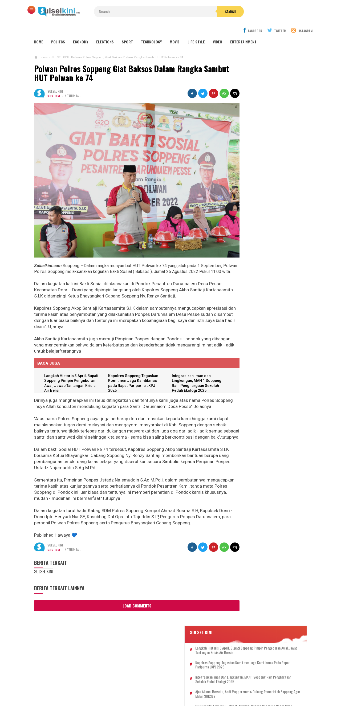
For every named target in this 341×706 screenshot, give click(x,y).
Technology (151, 29)
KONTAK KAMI (116, 684)
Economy (80, 29)
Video (217, 29)
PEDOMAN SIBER (165, 684)
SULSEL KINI (54, 83)
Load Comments (127, 603)
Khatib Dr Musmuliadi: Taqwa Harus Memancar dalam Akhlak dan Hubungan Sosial (262, 418)
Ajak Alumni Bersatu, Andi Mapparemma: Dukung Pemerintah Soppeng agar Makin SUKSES (266, 151)
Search (200, 11)
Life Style (196, 29)
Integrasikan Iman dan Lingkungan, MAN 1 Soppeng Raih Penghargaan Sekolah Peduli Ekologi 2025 (267, 132)
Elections (105, 29)
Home (38, 29)
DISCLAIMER (226, 684)
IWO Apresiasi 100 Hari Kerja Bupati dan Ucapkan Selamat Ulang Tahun (262, 317)
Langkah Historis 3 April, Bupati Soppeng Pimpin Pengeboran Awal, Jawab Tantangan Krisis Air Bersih (267, 98)
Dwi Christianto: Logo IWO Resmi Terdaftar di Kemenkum (260, 467)
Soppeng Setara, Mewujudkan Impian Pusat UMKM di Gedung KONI (262, 271)
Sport (127, 29)
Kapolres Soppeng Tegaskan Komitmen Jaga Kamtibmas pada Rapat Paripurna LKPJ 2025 (269, 115)
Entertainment (243, 29)
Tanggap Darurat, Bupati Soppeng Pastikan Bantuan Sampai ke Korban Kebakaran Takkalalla (274, 248)
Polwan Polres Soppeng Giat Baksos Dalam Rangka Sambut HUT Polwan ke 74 (118, 61)
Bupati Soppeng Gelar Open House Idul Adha (261, 394)
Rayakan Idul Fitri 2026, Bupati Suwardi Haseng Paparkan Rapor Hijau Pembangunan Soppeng (268, 170)
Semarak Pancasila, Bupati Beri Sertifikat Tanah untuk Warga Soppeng (259, 294)
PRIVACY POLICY (197, 684)
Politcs (58, 29)
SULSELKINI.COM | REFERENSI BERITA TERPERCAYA (169, 693)
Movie (175, 29)
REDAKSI (139, 684)
